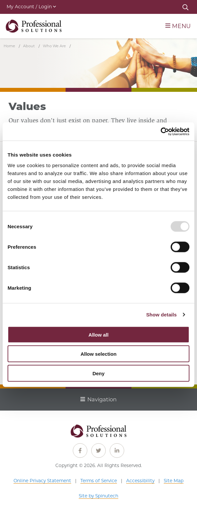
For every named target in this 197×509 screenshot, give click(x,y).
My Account (31, 7)
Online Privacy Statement (42, 480)
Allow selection (98, 354)
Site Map (173, 480)
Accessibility (140, 480)
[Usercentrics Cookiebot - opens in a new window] (160, 131)
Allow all (99, 334)
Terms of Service (98, 480)
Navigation (98, 399)
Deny (99, 373)
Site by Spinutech (98, 495)
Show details (161, 314)
